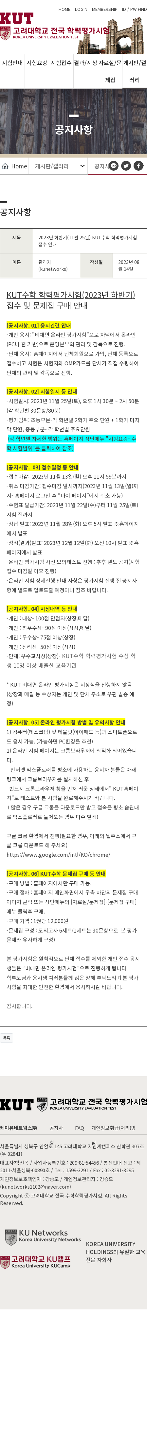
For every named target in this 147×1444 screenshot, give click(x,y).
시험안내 (12, 62)
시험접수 (61, 62)
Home (14, 166)
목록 (6, 1038)
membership (105, 9)
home (64, 9)
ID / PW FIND (134, 9)
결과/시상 (85, 62)
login (81, 9)
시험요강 (37, 62)
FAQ (79, 1127)
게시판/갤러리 (134, 71)
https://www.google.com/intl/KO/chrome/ (59, 854)
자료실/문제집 (110, 71)
